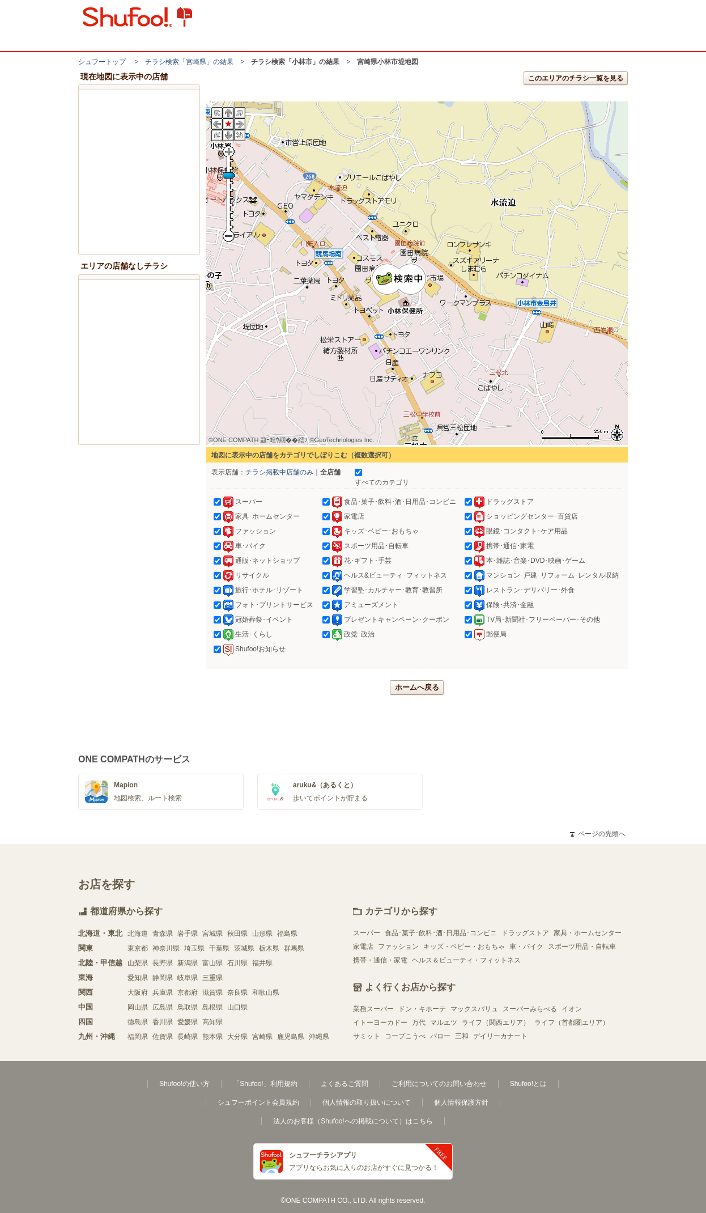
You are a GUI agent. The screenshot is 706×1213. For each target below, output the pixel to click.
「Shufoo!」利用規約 (265, 1084)
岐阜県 (187, 978)
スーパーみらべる (530, 1009)
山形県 (262, 934)
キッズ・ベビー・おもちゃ (464, 947)
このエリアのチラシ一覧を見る (575, 78)
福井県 (262, 963)
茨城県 (244, 948)
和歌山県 (265, 992)
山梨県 (137, 963)
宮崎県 (262, 1037)
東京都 (137, 948)
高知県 (212, 1022)
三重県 (212, 978)
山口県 (237, 1007)
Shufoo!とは (528, 1084)
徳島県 (137, 1022)
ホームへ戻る (417, 687)
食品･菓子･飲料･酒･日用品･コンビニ (441, 933)
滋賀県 (212, 992)
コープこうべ (405, 1036)
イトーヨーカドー (380, 1023)
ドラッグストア (525, 933)
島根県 (212, 1007)
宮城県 (212, 934)
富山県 (212, 963)
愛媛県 (187, 1022)
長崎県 (187, 1037)
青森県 (162, 934)
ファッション (398, 947)
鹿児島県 (290, 1037)
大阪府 (137, 992)
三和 (462, 1036)
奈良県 (237, 992)
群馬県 (294, 948)
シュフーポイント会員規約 (258, 1102)
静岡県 (162, 978)
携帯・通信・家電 (380, 960)
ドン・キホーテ (422, 1009)
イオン (572, 1009)
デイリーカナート (500, 1036)
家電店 (363, 947)
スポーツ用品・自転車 (582, 947)
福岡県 (137, 1037)
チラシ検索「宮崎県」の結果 (189, 62)
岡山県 (137, 1007)
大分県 (237, 1037)
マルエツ (443, 1023)
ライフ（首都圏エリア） (571, 1023)
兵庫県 (162, 992)
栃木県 (269, 948)
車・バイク (526, 947)
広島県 (162, 1007)
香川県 (162, 1022)
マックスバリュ (474, 1009)
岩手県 (187, 934)
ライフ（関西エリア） (496, 1023)
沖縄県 (319, 1037)
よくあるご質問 (344, 1084)
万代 (419, 1023)
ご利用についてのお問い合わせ (439, 1084)
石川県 (237, 963)
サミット (366, 1036)
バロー (440, 1036)
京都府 (187, 992)
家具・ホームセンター (588, 933)
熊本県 (212, 1037)
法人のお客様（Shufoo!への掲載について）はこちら (352, 1121)
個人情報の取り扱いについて (366, 1102)
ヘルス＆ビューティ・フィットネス (466, 960)
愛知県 (137, 978)
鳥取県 (187, 1007)
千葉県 (219, 948)
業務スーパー (373, 1009)
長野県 (162, 963)
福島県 (287, 934)
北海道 (137, 934)
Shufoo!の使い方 (184, 1084)
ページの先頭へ (598, 834)
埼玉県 (194, 948)
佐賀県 (162, 1037)
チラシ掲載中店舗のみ (279, 472)
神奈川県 (166, 948)
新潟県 (187, 963)
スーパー (366, 933)
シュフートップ (102, 62)
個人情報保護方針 (461, 1102)
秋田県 (237, 934)
